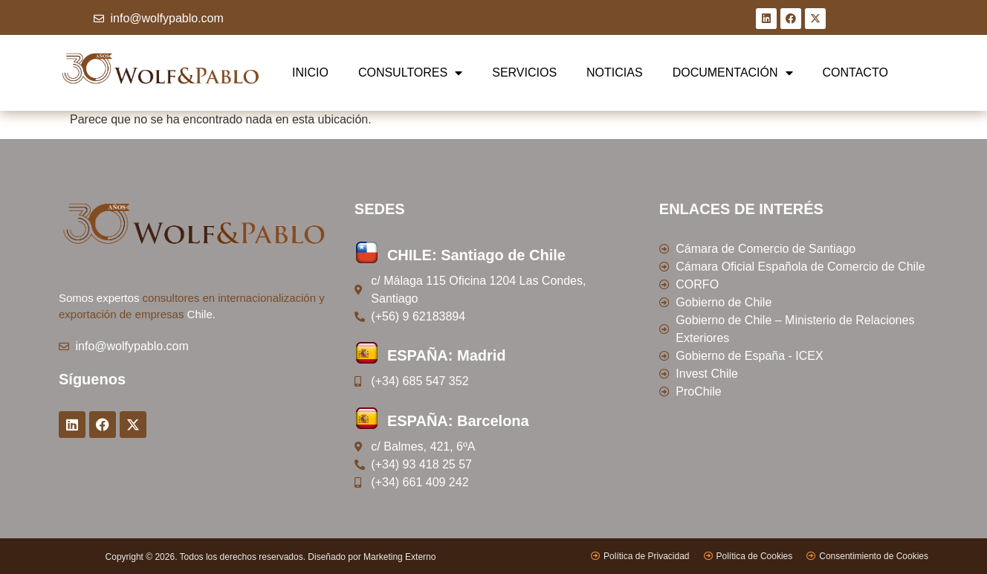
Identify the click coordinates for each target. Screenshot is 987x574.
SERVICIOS (524, 72)
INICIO (310, 72)
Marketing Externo (399, 557)
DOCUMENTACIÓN (733, 72)
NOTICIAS (614, 72)
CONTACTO (855, 72)
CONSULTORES (410, 72)
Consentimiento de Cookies (873, 556)
